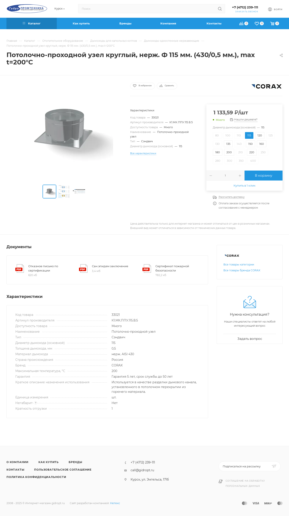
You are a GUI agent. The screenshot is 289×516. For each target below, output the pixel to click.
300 (229, 160)
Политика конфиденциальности (36, 477)
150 (250, 143)
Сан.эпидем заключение (110, 266)
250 (263, 152)
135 (228, 143)
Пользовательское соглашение (63, 469)
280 (217, 160)
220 (251, 152)
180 (217, 152)
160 (261, 143)
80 (217, 135)
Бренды (75, 462)
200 (229, 152)
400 (253, 160)
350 (241, 160)
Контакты (15, 469)
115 (249, 135)
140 (239, 143)
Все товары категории (238, 264)
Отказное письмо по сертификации (43, 268)
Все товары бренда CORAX (241, 270)
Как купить (48, 462)
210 (240, 152)
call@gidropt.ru (142, 470)
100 (227, 135)
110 (239, 135)
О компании (17, 462)
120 (259, 135)
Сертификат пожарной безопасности (172, 268)
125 (270, 135)
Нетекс (115, 503)
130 (217, 143)
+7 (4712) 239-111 (245, 7)
